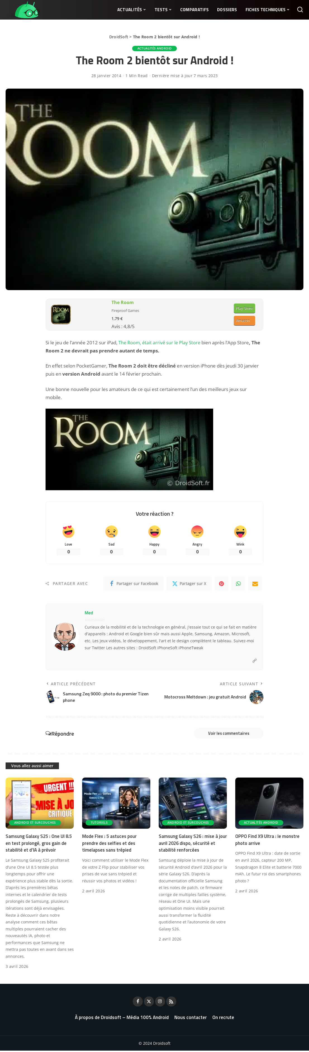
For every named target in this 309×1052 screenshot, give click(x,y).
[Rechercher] (300, 10)
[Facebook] (133, 584)
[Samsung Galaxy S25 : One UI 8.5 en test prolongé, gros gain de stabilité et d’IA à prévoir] (40, 804)
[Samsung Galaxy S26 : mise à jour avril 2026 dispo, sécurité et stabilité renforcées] (193, 804)
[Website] (254, 661)
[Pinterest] (222, 584)
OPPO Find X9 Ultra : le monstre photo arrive (268, 841)
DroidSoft (118, 36)
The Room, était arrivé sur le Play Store (160, 342)
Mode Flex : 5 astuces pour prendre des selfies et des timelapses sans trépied (110, 844)
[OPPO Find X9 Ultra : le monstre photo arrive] (269, 804)
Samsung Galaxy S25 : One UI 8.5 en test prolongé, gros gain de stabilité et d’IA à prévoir (40, 844)
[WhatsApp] (238, 584)
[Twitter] (189, 584)
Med (89, 613)
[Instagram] (160, 1003)
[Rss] (171, 1003)
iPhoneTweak (191, 648)
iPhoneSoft (167, 648)
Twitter (98, 648)
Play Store (244, 308)
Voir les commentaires (226, 734)
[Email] (255, 584)
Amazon (243, 320)
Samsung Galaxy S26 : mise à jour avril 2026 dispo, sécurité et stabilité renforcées (192, 844)
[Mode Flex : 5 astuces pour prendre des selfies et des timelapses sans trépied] (116, 804)
